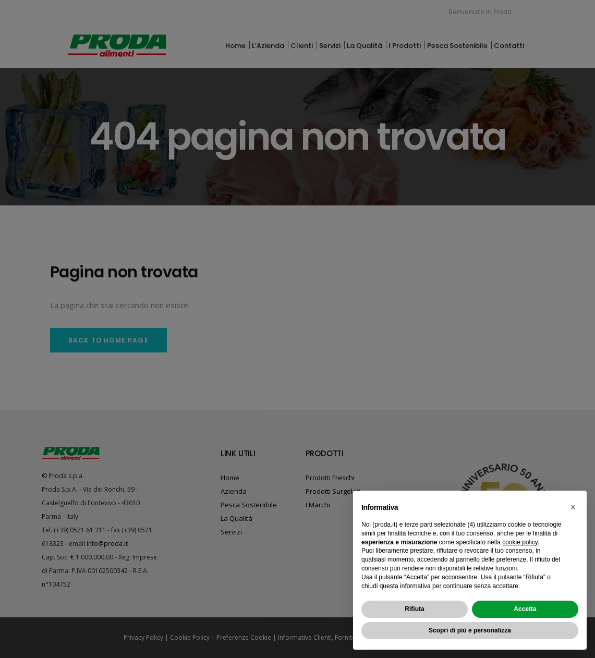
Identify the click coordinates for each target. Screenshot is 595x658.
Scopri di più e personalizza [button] (470, 630)
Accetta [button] (525, 609)
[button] (573, 507)
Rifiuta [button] (414, 609)
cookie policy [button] (520, 542)
